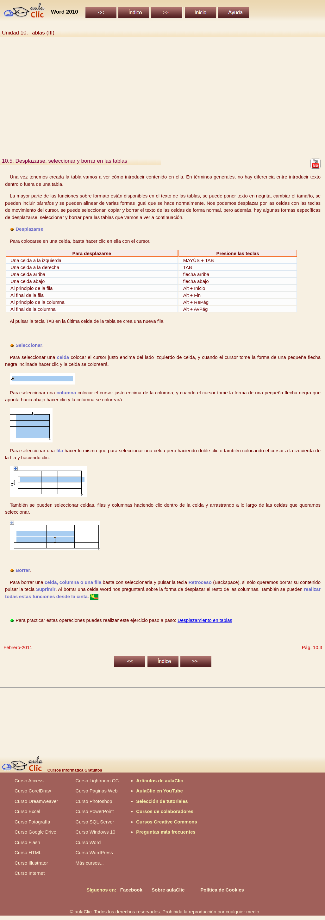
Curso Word (88, 842)
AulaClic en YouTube (159, 790)
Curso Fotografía (32, 821)
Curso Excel (27, 811)
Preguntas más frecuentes (166, 832)
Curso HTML (28, 852)
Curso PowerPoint (95, 811)
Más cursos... (90, 863)
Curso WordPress (94, 852)
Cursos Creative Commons (166, 821)
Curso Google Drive (35, 832)
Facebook (131, 889)
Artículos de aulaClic (159, 780)
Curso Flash (27, 842)
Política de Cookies (222, 889)
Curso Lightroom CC (97, 780)
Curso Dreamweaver (36, 801)
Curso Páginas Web (97, 790)
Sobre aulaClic (168, 889)
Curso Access (29, 780)
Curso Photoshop (94, 801)
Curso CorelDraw (33, 790)
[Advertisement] (162, 99)
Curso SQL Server (95, 821)
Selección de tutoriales (162, 801)
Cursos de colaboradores (164, 811)
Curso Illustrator (31, 863)
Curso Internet (30, 873)
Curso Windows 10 (96, 832)
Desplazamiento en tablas (205, 620)
